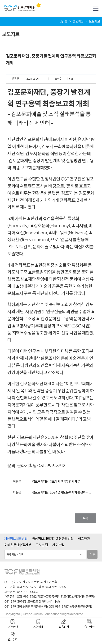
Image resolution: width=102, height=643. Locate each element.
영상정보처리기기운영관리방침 (53, 538)
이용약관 (84, 538)
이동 (92, 554)
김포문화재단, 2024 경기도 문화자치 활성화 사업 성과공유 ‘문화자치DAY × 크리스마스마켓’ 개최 (62, 492)
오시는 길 (41, 545)
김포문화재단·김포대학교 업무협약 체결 (56, 481)
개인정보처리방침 (16, 538)
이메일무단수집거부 (17, 545)
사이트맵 (58, 545)
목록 (85, 518)
